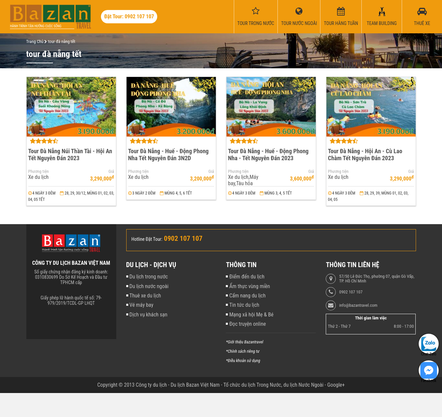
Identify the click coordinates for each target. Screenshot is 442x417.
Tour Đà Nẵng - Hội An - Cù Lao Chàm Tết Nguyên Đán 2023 (365, 155)
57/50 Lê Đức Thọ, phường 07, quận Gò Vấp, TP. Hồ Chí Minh (376, 278)
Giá (111, 171)
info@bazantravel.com (358, 305)
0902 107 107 (350, 292)
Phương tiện (38, 171)
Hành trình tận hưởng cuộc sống (35, 26)
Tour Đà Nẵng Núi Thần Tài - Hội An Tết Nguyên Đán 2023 (70, 155)
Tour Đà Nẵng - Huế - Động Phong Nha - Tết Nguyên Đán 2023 (268, 155)
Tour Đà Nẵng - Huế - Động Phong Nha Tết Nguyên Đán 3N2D (168, 155)
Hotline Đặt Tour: (147, 239)
